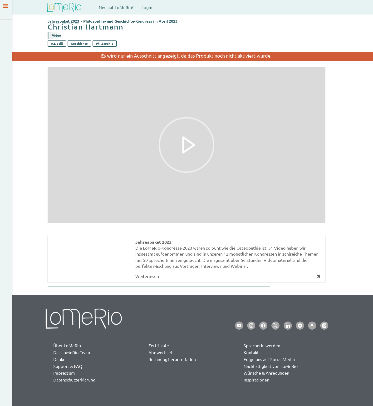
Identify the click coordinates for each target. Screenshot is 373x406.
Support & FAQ (67, 366)
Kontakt (251, 352)
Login (147, 7)
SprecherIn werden (262, 345)
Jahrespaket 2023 (63, 21)
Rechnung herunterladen (172, 359)
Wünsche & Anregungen (266, 372)
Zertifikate (158, 345)
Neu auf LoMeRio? (116, 7)
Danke (59, 359)
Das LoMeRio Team (71, 352)
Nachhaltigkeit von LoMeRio (271, 366)
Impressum (64, 372)
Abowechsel (160, 352)
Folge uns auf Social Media (269, 359)
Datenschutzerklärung (74, 379)
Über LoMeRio (67, 345)
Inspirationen (256, 379)
